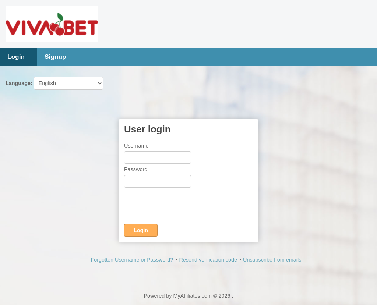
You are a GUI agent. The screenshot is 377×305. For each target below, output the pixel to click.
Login (16, 56)
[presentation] (180, 207)
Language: (54, 83)
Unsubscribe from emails (272, 260)
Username (136, 146)
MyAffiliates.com (192, 296)
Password (135, 169)
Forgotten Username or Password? (132, 260)
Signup (55, 56)
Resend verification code (208, 260)
